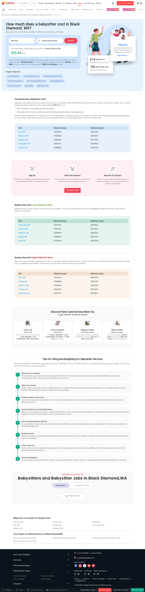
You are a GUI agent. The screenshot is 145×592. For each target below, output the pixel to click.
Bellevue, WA (23, 136)
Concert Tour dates (47, 576)
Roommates (50, 3)
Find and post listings (41, 565)
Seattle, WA (57, 525)
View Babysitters (72, 496)
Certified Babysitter (57, 81)
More (99, 3)
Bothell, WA (22, 148)
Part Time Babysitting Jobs (36, 81)
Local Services (89, 3)
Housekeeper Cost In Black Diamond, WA (106, 538)
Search (71, 41)
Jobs (75, 3)
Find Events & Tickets (41, 571)
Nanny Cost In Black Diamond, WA (24, 538)
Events (41, 3)
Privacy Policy (112, 579)
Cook (53, 9)
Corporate (41, 584)
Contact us (86, 579)
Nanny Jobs (75, 9)
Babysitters (61, 485)
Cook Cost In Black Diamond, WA (64, 538)
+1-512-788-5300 (83, 553)
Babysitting (29, 86)
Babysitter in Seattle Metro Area (21, 15)
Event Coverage (18, 579)
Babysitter (30, 9)
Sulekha (8, 3)
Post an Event (46, 579)
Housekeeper (63, 9)
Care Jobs (99, 9)
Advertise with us (124, 579)
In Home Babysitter (14, 86)
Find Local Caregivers (41, 555)
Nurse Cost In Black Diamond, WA (24, 541)
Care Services (6, 15)
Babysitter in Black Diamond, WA (41, 15)
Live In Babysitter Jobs (31, 76)
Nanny (21, 9)
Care (80, 3)
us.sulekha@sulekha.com (85, 558)
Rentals (59, 3)
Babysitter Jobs (87, 9)
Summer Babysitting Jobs (53, 76)
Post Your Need (128, 9)
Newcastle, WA (24, 144)
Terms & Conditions (98, 579)
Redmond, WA (18, 522)
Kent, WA (21, 132)
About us (77, 579)
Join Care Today (137, 590)
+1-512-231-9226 (95, 553)
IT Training (67, 3)
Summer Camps (112, 9)
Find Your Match (104, 590)
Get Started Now (72, 190)
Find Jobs (41, 560)
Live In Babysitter (13, 76)
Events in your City (19, 576)
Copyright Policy (80, 581)
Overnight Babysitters (15, 81)
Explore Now (123, 55)
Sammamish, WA (98, 525)
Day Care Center (42, 9)
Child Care (12, 9)
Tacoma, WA (23, 140)
